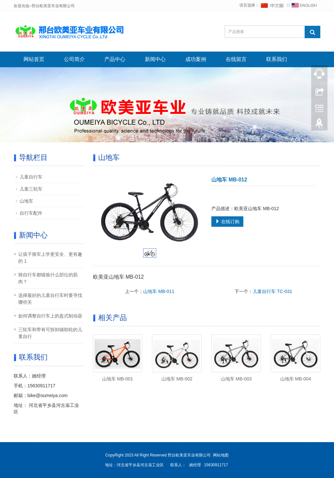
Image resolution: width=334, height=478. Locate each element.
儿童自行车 (31, 176)
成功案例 (195, 59)
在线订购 (227, 221)
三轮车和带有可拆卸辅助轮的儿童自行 (50, 333)
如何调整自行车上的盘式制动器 (50, 315)
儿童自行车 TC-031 (272, 291)
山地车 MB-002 (176, 378)
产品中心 (114, 59)
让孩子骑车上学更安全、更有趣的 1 (50, 258)
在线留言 (236, 59)
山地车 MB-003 (236, 378)
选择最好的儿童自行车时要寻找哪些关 (50, 299)
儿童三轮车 (31, 189)
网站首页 (33, 59)
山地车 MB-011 (158, 291)
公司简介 (74, 59)
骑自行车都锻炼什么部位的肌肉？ (48, 278)
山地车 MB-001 (117, 378)
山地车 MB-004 (295, 378)
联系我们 (276, 59)
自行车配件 (31, 213)
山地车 (26, 201)
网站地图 (221, 455)
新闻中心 (155, 59)
